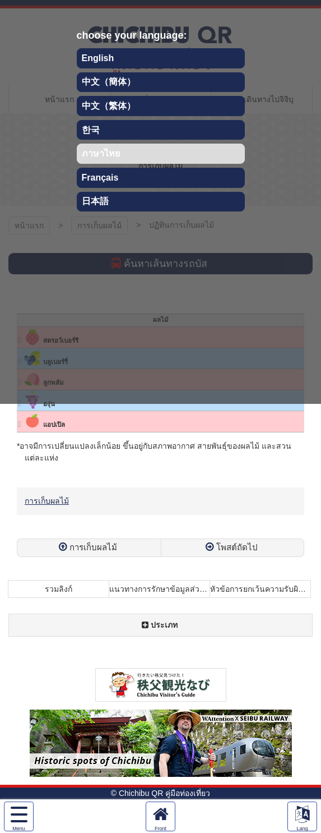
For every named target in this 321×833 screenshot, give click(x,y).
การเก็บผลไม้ (47, 500)
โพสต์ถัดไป (237, 547)
